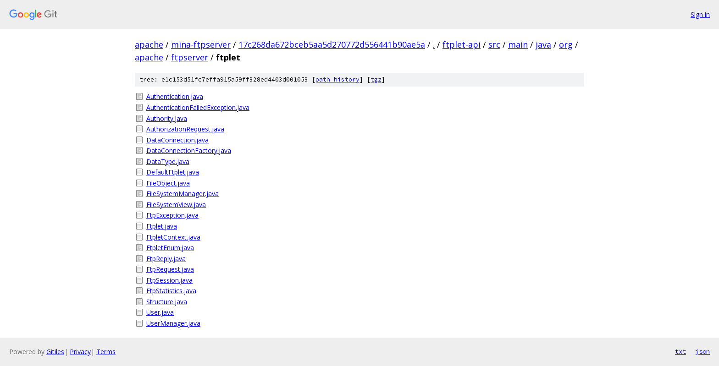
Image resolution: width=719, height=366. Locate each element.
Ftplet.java (161, 226)
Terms (106, 351)
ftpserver (189, 57)
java (543, 44)
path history (337, 79)
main (518, 44)
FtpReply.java (166, 258)
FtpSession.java (169, 280)
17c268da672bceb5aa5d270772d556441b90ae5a (331, 44)
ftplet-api (461, 44)
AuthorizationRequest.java (185, 129)
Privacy (80, 351)
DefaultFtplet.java (172, 172)
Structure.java (166, 301)
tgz (376, 79)
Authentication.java (174, 96)
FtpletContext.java (173, 237)
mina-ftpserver (201, 44)
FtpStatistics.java (171, 290)
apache (149, 44)
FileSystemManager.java (182, 193)
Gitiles (55, 351)
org (566, 44)
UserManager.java (173, 323)
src (494, 44)
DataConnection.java (177, 140)
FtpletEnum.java (170, 247)
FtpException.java (172, 215)
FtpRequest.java (170, 269)
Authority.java (166, 118)
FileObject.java (168, 183)
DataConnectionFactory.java (188, 150)
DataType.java (167, 161)
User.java (160, 312)
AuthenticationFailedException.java (197, 107)
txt (680, 351)
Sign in (700, 14)
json (702, 351)
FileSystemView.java (176, 204)
